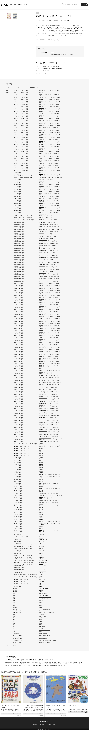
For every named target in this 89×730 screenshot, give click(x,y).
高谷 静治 (41, 611)
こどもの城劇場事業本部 (44, 609)
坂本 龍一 (41, 585)
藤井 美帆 (41, 155)
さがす (84, 4)
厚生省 (40, 621)
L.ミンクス (41, 550)
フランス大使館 (42, 616)
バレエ (56, 39)
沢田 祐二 (41, 602)
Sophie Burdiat (42, 242)
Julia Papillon (42, 271)
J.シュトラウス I (42, 571)
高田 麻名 (41, 94)
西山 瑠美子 (41, 108)
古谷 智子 (41, 448)
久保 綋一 (41, 174)
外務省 (40, 619)
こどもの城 (41, 614)
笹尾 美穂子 (41, 101)
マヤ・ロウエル (42, 129)
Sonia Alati (41, 233)
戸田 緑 (40, 139)
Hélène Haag (42, 259)
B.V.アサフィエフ (43, 539)
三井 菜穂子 (41, 97)
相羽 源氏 (41, 471)
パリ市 (40, 618)
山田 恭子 (41, 605)
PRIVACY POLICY (51, 724)
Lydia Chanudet (42, 247)
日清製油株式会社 (43, 633)
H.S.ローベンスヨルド (44, 560)
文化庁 (40, 623)
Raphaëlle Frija (42, 255)
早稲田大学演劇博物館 (42, 52)
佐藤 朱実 (41, 90)
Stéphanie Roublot (43, 276)
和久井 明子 (41, 113)
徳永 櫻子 (41, 151)
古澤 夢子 (41, 160)
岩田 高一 (41, 578)
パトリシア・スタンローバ (45, 597)
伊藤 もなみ (41, 132)
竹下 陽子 (41, 148)
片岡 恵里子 (41, 134)
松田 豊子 (41, 130)
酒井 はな (41, 288)
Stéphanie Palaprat (43, 269)
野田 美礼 (41, 104)
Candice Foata (42, 254)
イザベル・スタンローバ (44, 599)
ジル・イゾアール (43, 221)
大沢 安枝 (41, 136)
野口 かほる (41, 144)
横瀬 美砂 (41, 452)
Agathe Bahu (42, 235)
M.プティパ (41, 552)
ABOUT (35, 724)
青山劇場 (32, 87)
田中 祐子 (41, 450)
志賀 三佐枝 (41, 179)
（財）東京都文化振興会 (44, 630)
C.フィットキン (42, 579)
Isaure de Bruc (42, 243)
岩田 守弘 (41, 445)
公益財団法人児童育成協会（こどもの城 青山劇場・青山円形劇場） (55, 20)
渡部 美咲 (41, 467)
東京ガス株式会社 (43, 638)
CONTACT (41, 724)
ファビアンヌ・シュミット (45, 228)
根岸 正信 (41, 92)
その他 (25, 4)
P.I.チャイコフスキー (43, 545)
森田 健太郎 (41, 485)
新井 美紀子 (41, 292)
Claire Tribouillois (43, 278)
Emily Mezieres (42, 268)
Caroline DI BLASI (43, 248)
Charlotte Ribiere (42, 275)
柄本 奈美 (41, 153)
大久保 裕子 (41, 110)
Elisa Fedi (41, 252)
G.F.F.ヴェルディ (43, 536)
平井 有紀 (41, 453)
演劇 (11, 4)
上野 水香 (41, 172)
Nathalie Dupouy (42, 250)
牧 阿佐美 (41, 538)
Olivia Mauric (42, 266)
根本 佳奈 (41, 118)
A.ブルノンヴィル (43, 562)
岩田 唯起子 (41, 443)
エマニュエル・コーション (45, 229)
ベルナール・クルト (43, 224)
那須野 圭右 (41, 170)
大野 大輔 (41, 167)
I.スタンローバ (42, 569)
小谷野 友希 (41, 146)
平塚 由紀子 (41, 137)
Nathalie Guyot (42, 257)
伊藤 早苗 (41, 600)
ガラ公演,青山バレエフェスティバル (46, 39)
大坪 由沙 (41, 111)
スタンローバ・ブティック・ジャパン (47, 640)
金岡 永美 (41, 106)
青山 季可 (41, 143)
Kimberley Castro (43, 245)
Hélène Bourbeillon (43, 240)
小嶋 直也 (41, 217)
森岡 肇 (40, 607)
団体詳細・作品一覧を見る (50, 659)
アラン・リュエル (43, 593)
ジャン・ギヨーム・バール (45, 177)
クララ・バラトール (43, 226)
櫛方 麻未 (41, 141)
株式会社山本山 (42, 637)
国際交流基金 (42, 626)
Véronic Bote (42, 238)
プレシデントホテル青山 (44, 642)
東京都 (40, 625)
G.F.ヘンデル (42, 534)
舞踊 (15, 4)
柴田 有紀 (41, 99)
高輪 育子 (41, 612)
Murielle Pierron (42, 273)
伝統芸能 (20, 4)
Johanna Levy (42, 264)
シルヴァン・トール (43, 231)
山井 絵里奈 (41, 125)
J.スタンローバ (42, 567)
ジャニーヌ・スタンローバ (45, 588)
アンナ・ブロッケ (43, 222)
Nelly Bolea (41, 236)
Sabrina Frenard (42, 280)
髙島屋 (40, 632)
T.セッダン (41, 581)
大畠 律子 (41, 215)
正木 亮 (40, 162)
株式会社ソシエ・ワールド (45, 635)
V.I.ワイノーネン (42, 541)
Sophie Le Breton (43, 262)
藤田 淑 (40, 115)
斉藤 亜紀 (41, 457)
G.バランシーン (42, 546)
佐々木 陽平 (41, 478)
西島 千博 (41, 479)
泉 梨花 (40, 127)
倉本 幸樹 (41, 169)
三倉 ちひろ (41, 122)
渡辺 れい (41, 455)
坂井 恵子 (41, 116)
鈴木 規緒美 (41, 96)
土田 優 (40, 103)
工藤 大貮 (41, 548)
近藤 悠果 (41, 123)
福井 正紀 (41, 604)
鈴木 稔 (40, 583)
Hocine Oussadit (42, 281)
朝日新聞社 (41, 628)
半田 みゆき (41, 149)
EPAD (43, 729)
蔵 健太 (40, 165)
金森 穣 (40, 163)
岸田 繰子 (41, 158)
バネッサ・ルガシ (43, 176)
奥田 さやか (41, 120)
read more (53, 36)
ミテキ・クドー (42, 219)
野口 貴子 (41, 156)
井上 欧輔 (41, 472)
